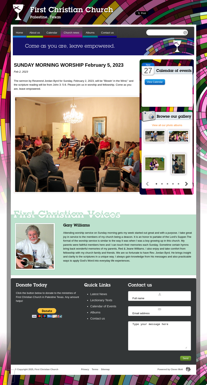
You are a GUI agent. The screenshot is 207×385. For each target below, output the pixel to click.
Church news (71, 32)
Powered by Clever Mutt (170, 369)
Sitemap (105, 369)
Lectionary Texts (101, 300)
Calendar (51, 32)
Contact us (107, 32)
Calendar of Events (103, 306)
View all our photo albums (167, 125)
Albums (90, 32)
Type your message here (159, 335)
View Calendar (155, 82)
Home (19, 32)
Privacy (85, 369)
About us (35, 32)
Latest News (98, 294)
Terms (95, 369)
